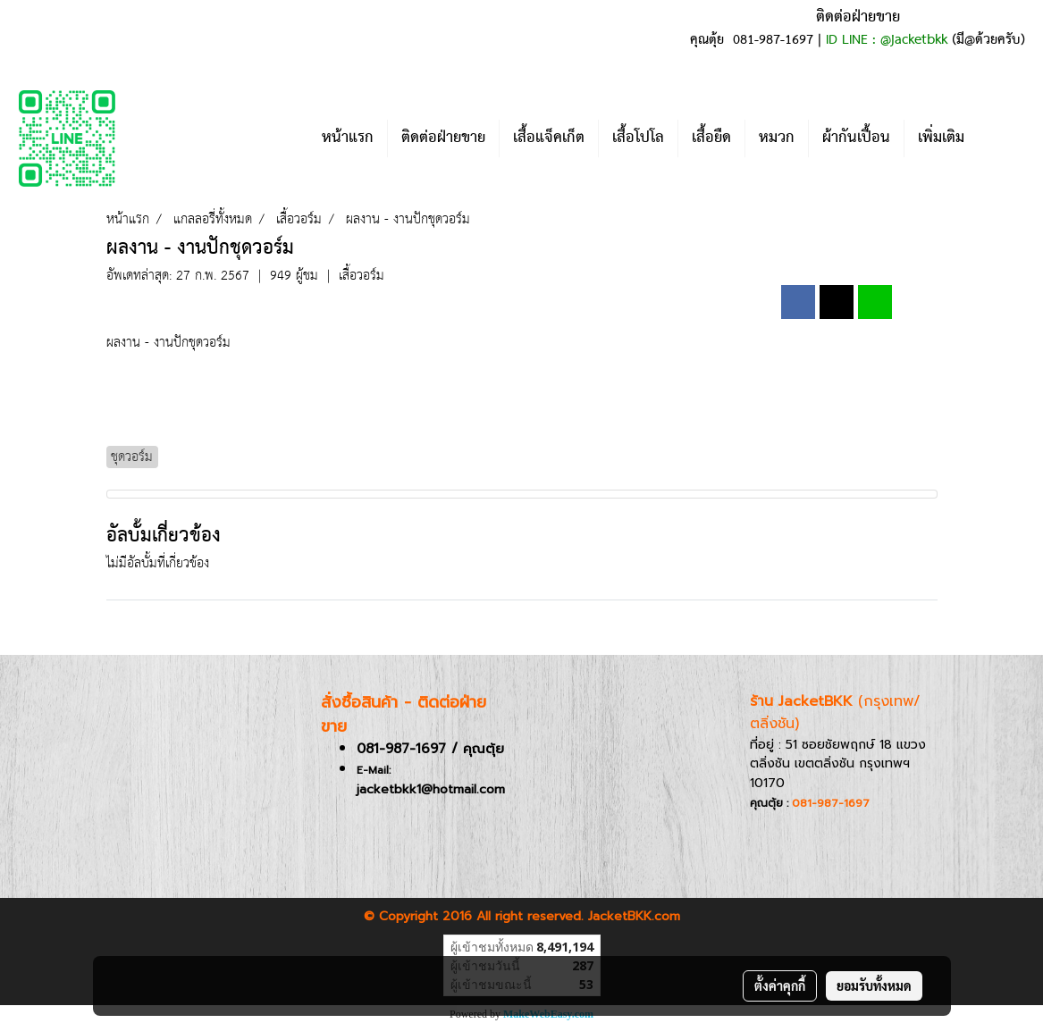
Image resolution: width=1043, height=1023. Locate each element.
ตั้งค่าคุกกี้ (779, 985)
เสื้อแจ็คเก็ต (549, 138)
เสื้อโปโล (638, 138)
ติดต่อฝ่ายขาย (443, 138)
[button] (1004, 138)
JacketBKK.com (634, 916)
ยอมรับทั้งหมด (874, 985)
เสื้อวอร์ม (361, 276)
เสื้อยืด (711, 138)
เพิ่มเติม (941, 138)
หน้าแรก (348, 138)
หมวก (777, 138)
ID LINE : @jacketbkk (886, 40)
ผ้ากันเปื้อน (856, 138)
